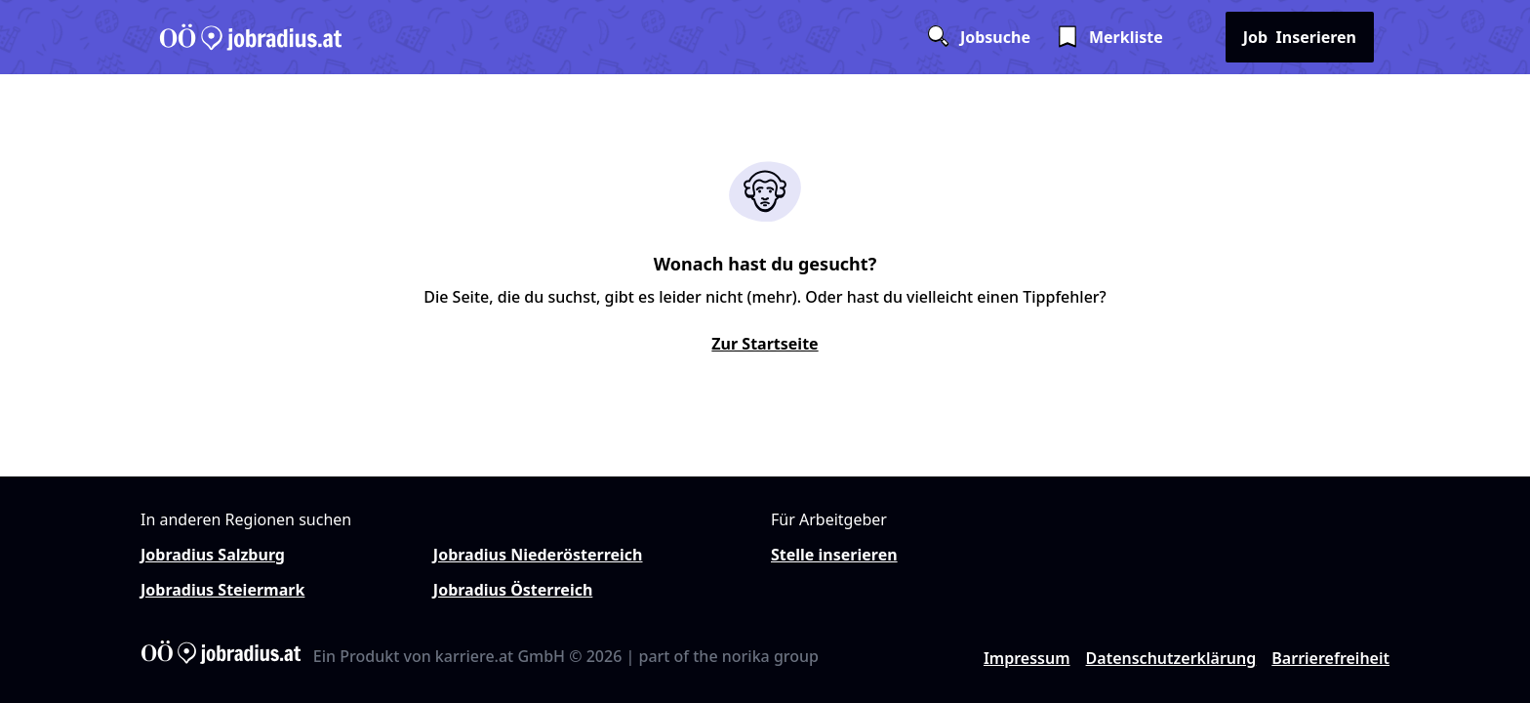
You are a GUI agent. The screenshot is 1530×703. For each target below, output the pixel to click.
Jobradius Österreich (512, 589)
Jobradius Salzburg (213, 554)
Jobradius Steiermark (222, 589)
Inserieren (1299, 37)
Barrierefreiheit (1330, 658)
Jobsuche (977, 37)
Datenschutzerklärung (1171, 658)
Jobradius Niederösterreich (538, 554)
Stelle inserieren (834, 554)
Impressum (1027, 658)
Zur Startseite (764, 343)
